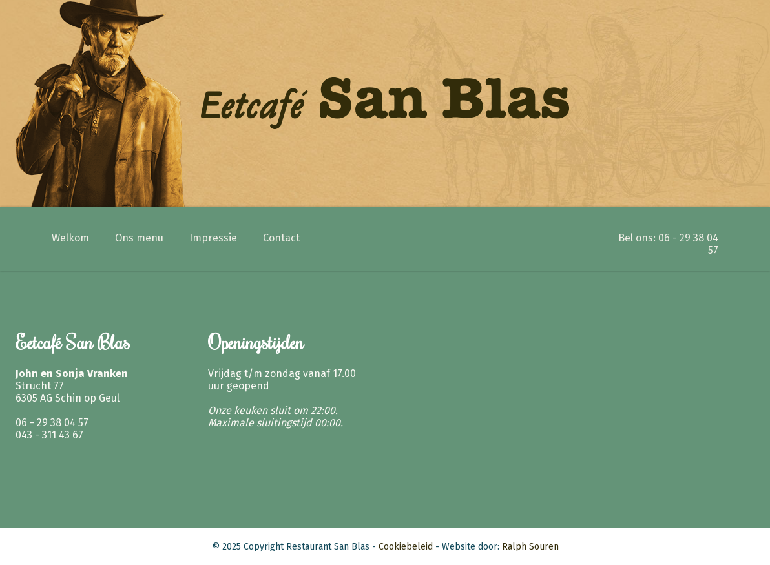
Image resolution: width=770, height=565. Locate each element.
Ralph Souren (530, 546)
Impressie (213, 238)
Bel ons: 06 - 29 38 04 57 (668, 244)
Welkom (70, 238)
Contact (281, 238)
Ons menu (139, 238)
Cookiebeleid (406, 546)
